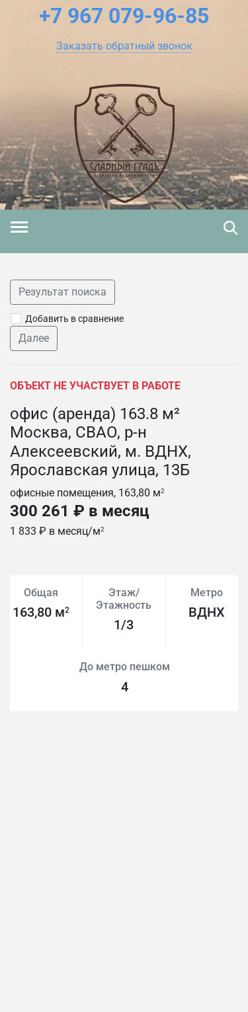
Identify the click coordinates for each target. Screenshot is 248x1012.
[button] (124, 46)
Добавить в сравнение (74, 318)
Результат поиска (62, 292)
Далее (34, 338)
